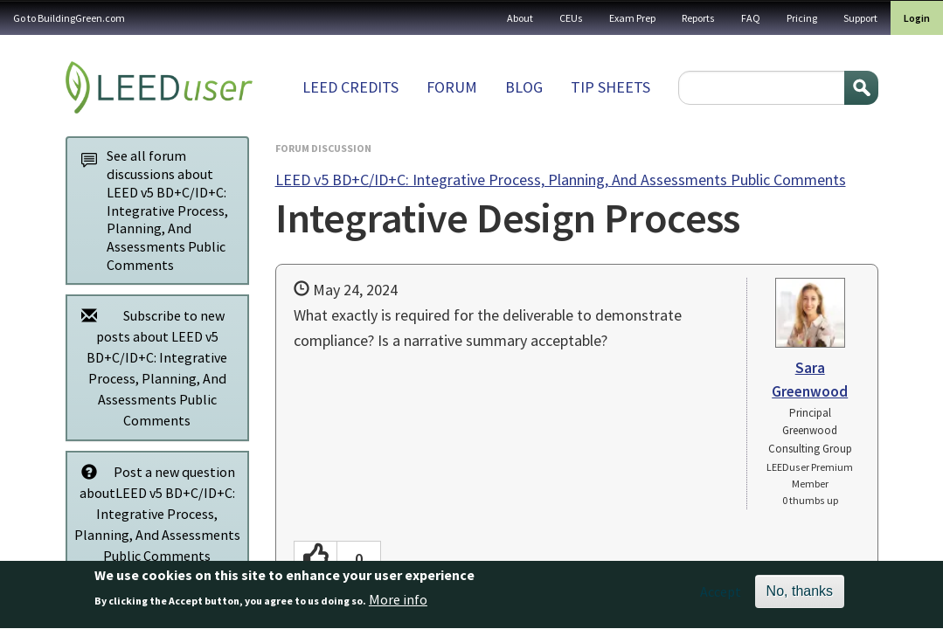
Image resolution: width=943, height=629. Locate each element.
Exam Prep (632, 17)
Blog (524, 87)
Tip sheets (610, 87)
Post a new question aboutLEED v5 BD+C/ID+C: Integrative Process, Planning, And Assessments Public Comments (156, 513)
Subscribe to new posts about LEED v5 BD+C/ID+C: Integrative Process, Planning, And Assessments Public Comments (150, 367)
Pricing (802, 17)
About (520, 17)
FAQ (750, 17)
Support (860, 17)
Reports (698, 17)
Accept (720, 597)
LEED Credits (350, 87)
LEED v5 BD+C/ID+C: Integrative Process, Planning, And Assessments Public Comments (560, 179)
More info (398, 606)
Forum (451, 87)
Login (917, 17)
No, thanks (799, 597)
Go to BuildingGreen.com (69, 17)
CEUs (571, 17)
